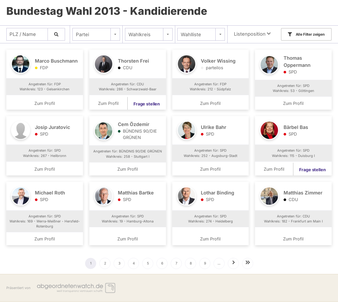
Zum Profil (44, 103)
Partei (82, 34)
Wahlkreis (139, 34)
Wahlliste (191, 34)
